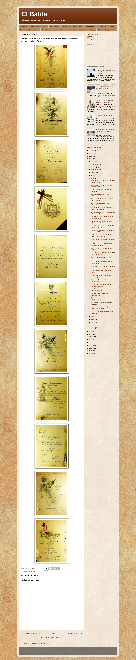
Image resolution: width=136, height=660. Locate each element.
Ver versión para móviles (52, 638)
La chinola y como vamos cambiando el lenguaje (104, 116)
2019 (91, 153)
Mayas (92, 30)
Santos (112, 26)
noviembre (94, 164)
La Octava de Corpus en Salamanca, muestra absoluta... (102, 226)
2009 (91, 351)
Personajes (77, 26)
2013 (91, 339)
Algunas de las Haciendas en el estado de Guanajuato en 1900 (105, 131)
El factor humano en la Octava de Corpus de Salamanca (101, 208)
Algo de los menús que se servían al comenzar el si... (102, 186)
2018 (91, 156)
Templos (24, 26)
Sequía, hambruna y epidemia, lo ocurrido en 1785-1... (101, 262)
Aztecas (75, 30)
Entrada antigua (75, 633)
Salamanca (65, 26)
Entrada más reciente (30, 633)
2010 (91, 348)
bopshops (72, 652)
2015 (91, 334)
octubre (93, 167)
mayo (93, 316)
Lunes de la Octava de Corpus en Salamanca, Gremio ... (101, 222)
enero (93, 328)
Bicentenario (34, 30)
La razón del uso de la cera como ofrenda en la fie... (101, 244)
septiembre (95, 169)
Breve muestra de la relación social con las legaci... (102, 280)
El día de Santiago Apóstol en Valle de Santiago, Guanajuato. (105, 71)
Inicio (54, 633)
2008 (91, 353)
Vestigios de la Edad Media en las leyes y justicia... (101, 285)
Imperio (55, 30)
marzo (93, 322)
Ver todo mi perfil (92, 40)
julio (92, 175)
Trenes (84, 30)
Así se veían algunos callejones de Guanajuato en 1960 (102, 307)
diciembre (94, 161)
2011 (91, 345)
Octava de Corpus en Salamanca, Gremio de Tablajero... (101, 235)
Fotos (44, 26)
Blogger (91, 652)
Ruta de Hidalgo (104, 30)
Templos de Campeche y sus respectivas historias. (105, 101)
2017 (91, 159)
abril (92, 319)
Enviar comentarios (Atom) (38, 643)
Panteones (65, 30)
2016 (91, 331)
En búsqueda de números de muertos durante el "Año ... (103, 253)
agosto (93, 172)
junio (92, 178)
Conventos (102, 26)
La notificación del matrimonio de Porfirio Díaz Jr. (101, 289)
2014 (91, 337)
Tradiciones (34, 26)
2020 (91, 150)
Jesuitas (45, 30)
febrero (93, 325)
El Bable (34, 14)
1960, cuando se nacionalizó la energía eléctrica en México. (105, 87)
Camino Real (89, 26)
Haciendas (54, 26)
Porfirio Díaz (31, 571)
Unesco (23, 30)
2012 (91, 342)
